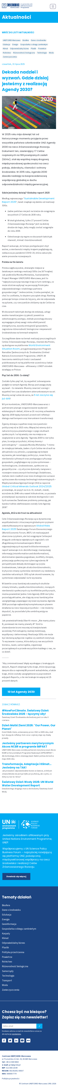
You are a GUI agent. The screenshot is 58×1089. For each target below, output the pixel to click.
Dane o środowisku (38, 40)
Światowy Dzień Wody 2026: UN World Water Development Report (27, 783)
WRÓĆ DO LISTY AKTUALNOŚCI (18, 32)
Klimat (5, 48)
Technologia (42, 52)
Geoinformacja (9, 924)
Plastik (33, 48)
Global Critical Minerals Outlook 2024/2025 (27, 486)
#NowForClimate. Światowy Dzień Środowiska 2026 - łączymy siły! (25, 712)
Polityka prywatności (10, 1078)
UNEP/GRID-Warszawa (11, 40)
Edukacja (6, 44)
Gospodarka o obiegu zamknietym (34, 44)
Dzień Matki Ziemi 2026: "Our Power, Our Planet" (28, 727)
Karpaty (6, 933)
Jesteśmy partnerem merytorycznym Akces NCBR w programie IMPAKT (28, 744)
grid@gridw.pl (15, 1064)
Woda (51, 52)
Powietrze (42, 48)
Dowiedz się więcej (16, 876)
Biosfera (26, 40)
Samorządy (7, 971)
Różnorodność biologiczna (24, 52)
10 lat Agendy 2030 (21, 692)
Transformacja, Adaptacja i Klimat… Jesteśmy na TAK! (26, 765)
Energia (15, 44)
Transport (7, 980)
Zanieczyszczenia (10, 56)
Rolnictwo (7, 52)
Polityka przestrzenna (13, 952)
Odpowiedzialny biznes (19, 48)
